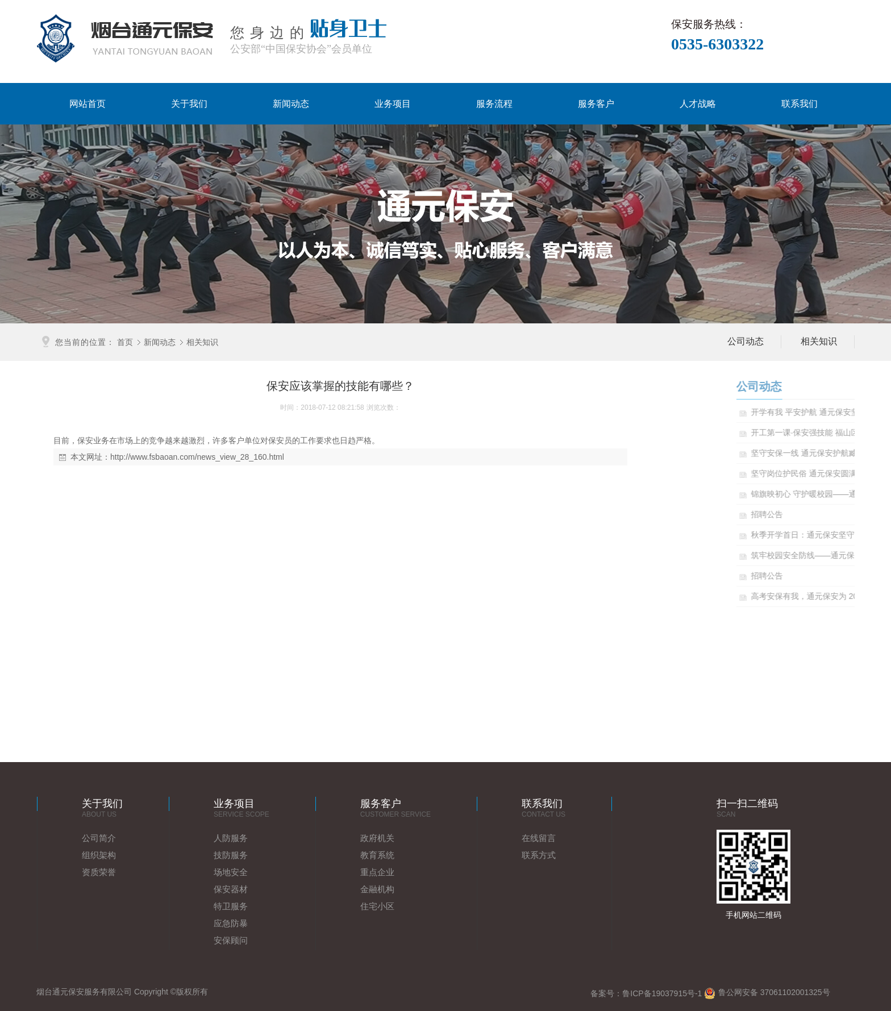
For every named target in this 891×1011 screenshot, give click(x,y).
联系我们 (799, 104)
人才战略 (698, 104)
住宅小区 (377, 906)
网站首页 (87, 104)
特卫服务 (231, 906)
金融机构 (377, 889)
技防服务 (231, 855)
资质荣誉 (99, 872)
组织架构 (99, 855)
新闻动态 (291, 104)
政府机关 (377, 838)
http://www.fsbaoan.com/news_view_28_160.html (197, 456)
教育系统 (377, 855)
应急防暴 (231, 923)
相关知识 (202, 341)
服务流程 (494, 104)
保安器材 (231, 889)
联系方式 (539, 855)
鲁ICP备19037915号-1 (662, 993)
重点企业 (377, 872)
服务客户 (596, 104)
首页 (125, 341)
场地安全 (231, 872)
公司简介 (99, 838)
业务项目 (392, 104)
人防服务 (231, 838)
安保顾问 (231, 940)
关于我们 (189, 104)
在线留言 (539, 838)
